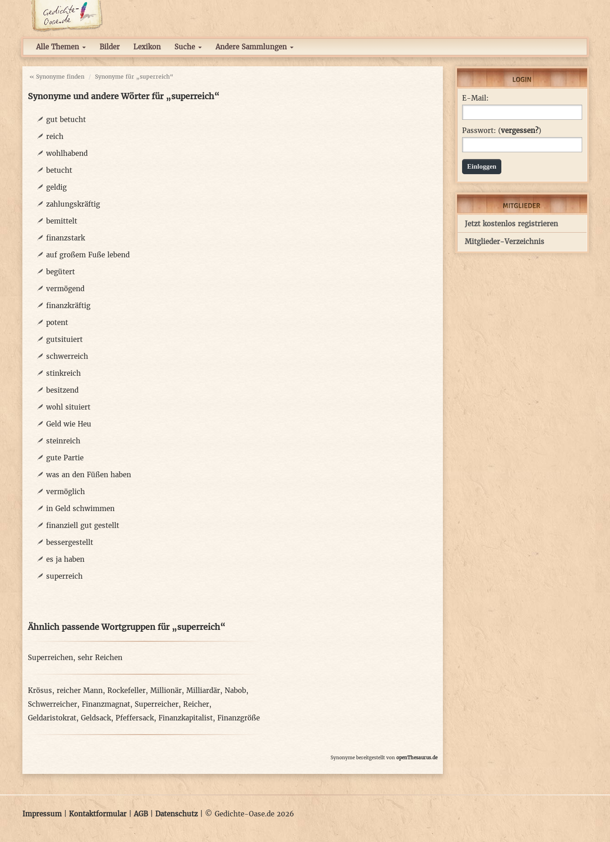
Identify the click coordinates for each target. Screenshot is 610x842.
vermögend (65, 288)
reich (54, 136)
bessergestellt (69, 542)
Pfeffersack (135, 718)
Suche (188, 47)
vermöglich (65, 491)
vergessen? (519, 130)
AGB (141, 814)
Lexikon (147, 47)
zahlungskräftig (73, 204)
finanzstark (65, 238)
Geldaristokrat (52, 718)
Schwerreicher (52, 704)
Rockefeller (126, 690)
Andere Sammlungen (255, 47)
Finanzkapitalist (185, 718)
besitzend (62, 390)
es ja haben (65, 559)
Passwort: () (501, 131)
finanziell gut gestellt (82, 525)
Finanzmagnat (106, 704)
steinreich (63, 441)
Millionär (166, 690)
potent (57, 322)
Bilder (110, 47)
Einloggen (481, 166)
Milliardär (203, 690)
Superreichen (50, 657)
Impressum (42, 814)
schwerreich (67, 356)
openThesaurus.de (416, 758)
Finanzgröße (238, 718)
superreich (64, 576)
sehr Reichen (100, 657)
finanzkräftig (68, 305)
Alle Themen (61, 47)
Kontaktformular (97, 814)
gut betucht (66, 119)
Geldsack (96, 718)
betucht (59, 170)
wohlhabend (67, 153)
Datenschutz (176, 814)
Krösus (40, 690)
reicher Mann (80, 690)
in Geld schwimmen (80, 508)
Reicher (196, 704)
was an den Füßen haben (88, 474)
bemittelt (61, 221)
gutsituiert (64, 339)
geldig (56, 187)
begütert (60, 271)
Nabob (235, 690)
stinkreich (63, 373)
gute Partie (65, 457)
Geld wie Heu (68, 424)
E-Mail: (475, 98)
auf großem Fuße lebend (88, 254)
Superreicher (157, 704)
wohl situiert (68, 407)
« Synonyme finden (56, 76)
